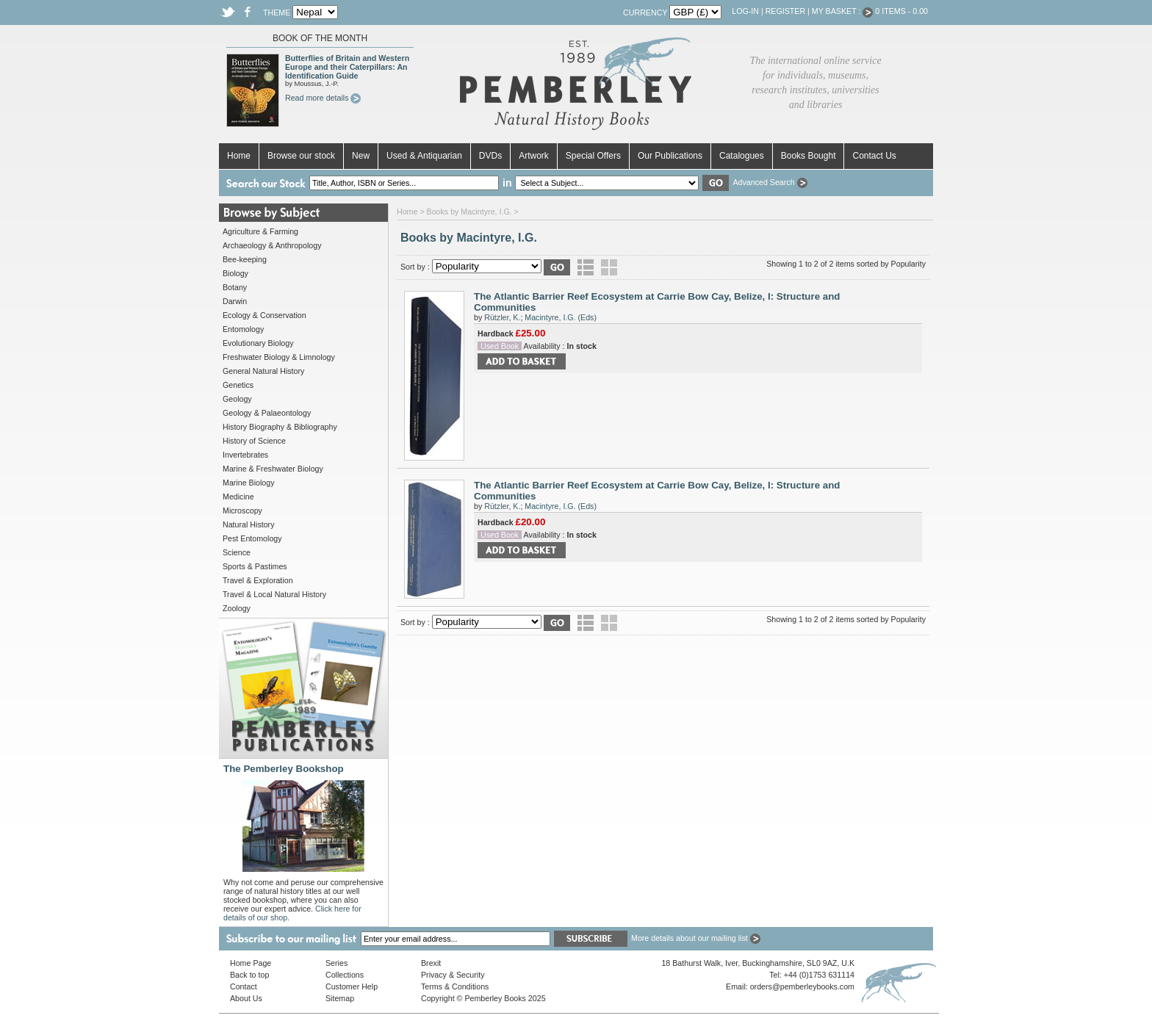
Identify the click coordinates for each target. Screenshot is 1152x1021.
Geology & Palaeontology (267, 412)
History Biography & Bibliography (280, 426)
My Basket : (843, 11)
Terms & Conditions (455, 986)
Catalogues (741, 156)
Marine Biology (248, 482)
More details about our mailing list (695, 938)
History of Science (254, 440)
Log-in (745, 11)
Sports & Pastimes (255, 566)
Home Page (250, 963)
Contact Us (874, 156)
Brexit (431, 963)
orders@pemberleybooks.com (802, 986)
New (361, 156)
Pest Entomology (252, 538)
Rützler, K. (502, 317)
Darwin (235, 301)
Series (336, 963)
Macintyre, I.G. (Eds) (561, 317)
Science (237, 552)
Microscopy (242, 510)
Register (785, 11)
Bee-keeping (245, 259)
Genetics (238, 384)
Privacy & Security (452, 974)
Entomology (243, 329)
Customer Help (351, 986)
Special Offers (593, 156)
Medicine (238, 496)
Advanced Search (769, 182)
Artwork (534, 156)
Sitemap (339, 998)
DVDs (490, 156)
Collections (344, 974)
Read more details (323, 97)
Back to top (249, 974)
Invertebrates (245, 454)
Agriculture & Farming (260, 231)
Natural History (248, 524)
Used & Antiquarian (424, 156)
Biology (235, 273)
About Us (246, 998)
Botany (235, 287)
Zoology (237, 608)
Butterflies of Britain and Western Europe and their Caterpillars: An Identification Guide (347, 67)
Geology (237, 398)
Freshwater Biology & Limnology (279, 357)
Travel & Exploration (258, 580)
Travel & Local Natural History (274, 594)
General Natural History (263, 371)
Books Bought (808, 156)
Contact (243, 986)
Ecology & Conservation (264, 315)
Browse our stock (301, 156)
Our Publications (670, 156)
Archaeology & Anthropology (272, 245)
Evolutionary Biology (258, 343)
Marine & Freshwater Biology (273, 468)
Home (239, 156)
